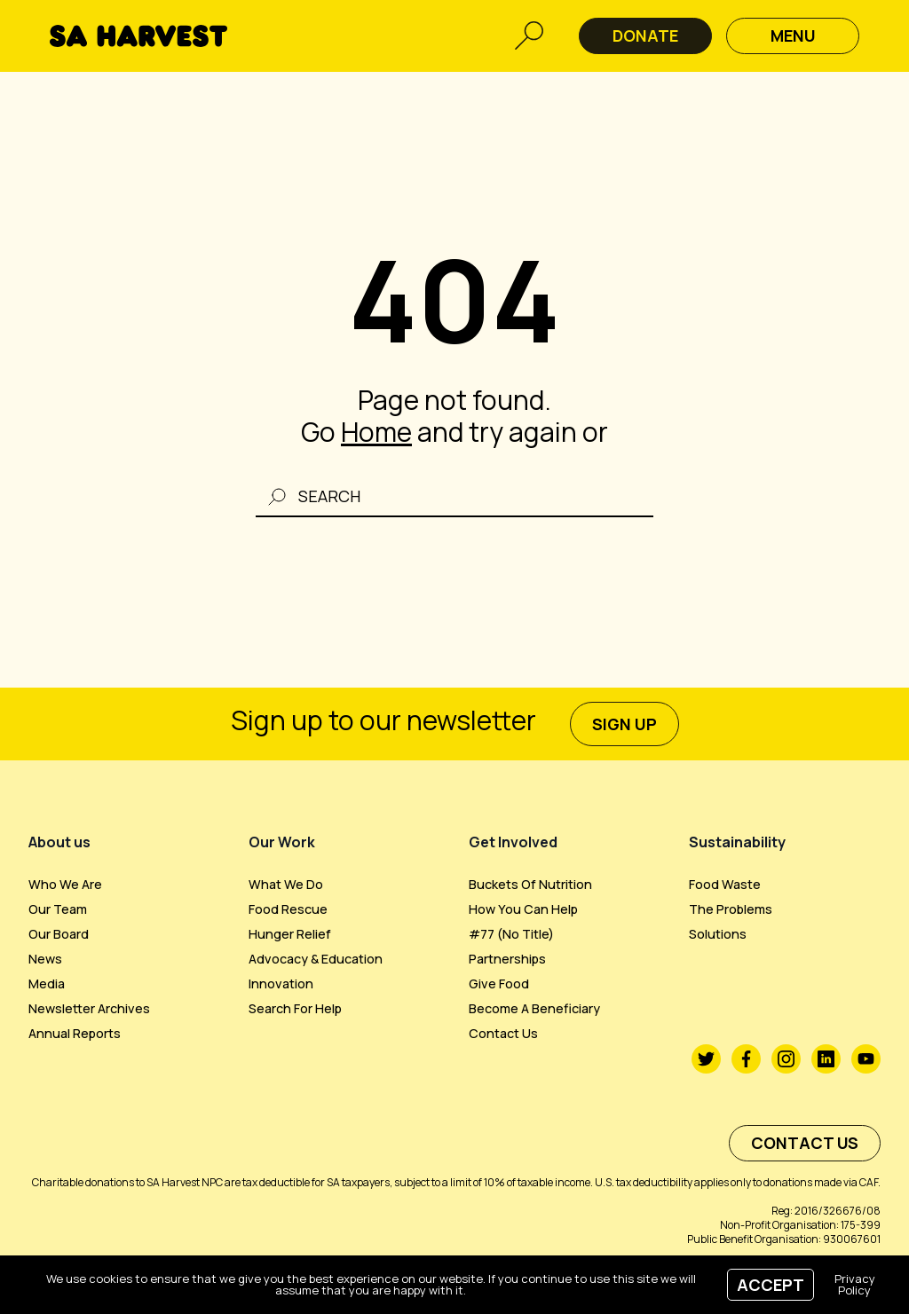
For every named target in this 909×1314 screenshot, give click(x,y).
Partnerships (507, 958)
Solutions (718, 933)
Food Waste (725, 884)
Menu (793, 35)
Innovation (281, 983)
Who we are (65, 884)
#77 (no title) (511, 933)
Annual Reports (74, 1033)
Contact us (503, 1033)
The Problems (730, 909)
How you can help (523, 909)
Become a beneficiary (534, 1008)
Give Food (499, 983)
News (45, 958)
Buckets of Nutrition (530, 884)
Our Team (57, 909)
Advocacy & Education (316, 958)
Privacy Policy (854, 1284)
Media (46, 983)
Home (376, 431)
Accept (770, 1284)
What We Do (286, 884)
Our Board (58, 933)
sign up (624, 724)
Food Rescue (288, 909)
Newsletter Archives (89, 1008)
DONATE (645, 35)
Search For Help (295, 1008)
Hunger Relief (290, 933)
